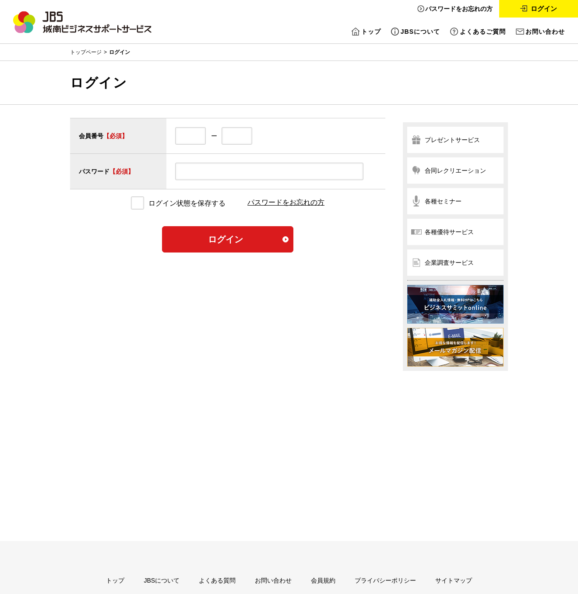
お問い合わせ (545, 31)
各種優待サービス (449, 231)
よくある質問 (217, 580)
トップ (371, 31)
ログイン (544, 8)
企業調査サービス (449, 262)
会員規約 (323, 580)
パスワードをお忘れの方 (459, 8)
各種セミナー (443, 201)
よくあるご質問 (483, 31)
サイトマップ (453, 580)
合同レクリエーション (455, 170)
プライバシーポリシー (385, 580)
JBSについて (420, 31)
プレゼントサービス (452, 139)
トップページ (86, 52)
